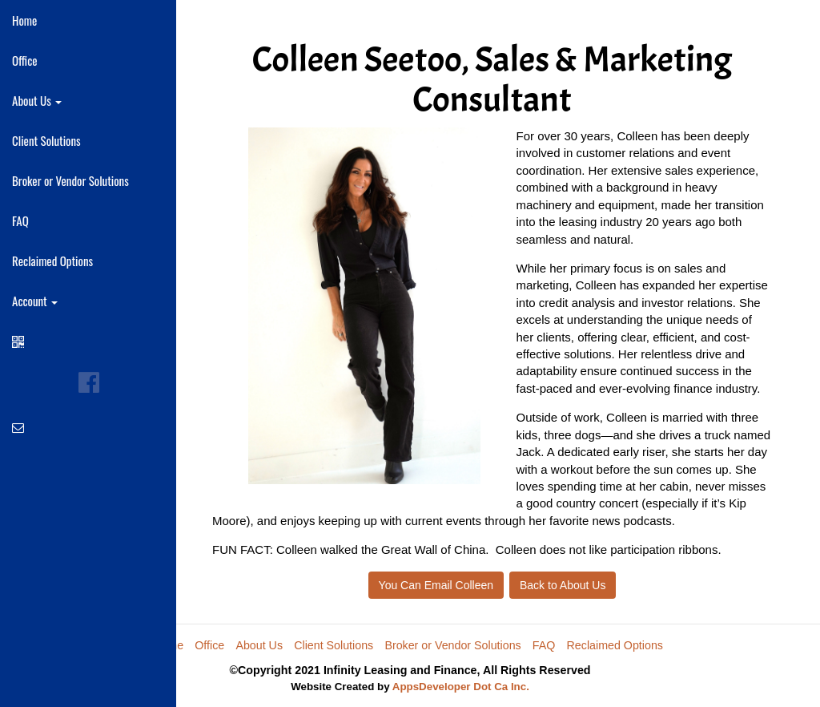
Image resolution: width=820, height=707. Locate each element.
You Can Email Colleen (436, 585)
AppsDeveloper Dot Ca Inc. (460, 687)
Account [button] (35, 300)
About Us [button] (37, 100)
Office (25, 60)
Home (24, 20)
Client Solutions (46, 140)
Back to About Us (562, 585)
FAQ (20, 220)
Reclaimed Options (52, 260)
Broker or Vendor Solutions (70, 180)
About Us (259, 645)
